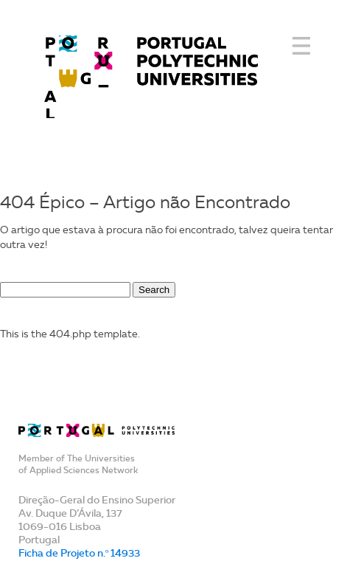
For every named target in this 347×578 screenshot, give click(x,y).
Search (154, 289)
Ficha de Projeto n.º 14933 (79, 553)
